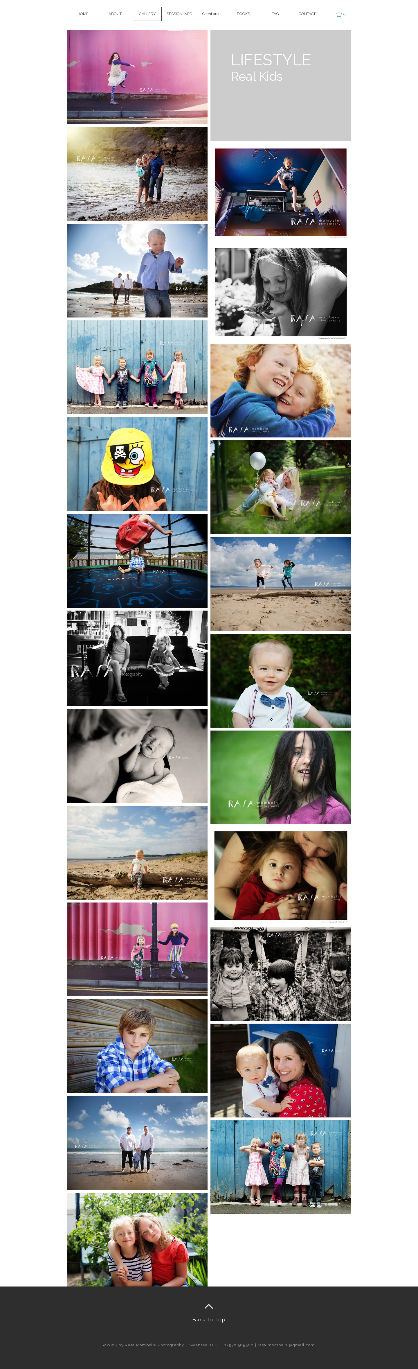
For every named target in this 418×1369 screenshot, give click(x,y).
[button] (211, 14)
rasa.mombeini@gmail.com (286, 1345)
